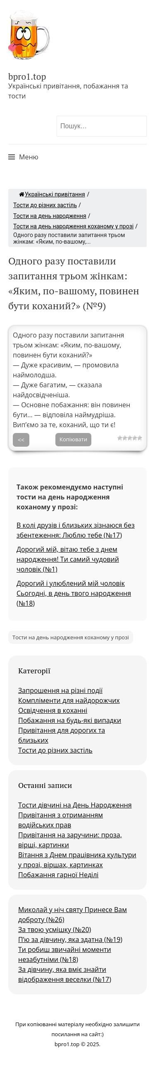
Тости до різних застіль (45, 205)
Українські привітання (52, 194)
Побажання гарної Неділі (58, 874)
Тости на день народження (49, 216)
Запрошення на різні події (60, 690)
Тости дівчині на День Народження (75, 805)
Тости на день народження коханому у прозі (73, 226)
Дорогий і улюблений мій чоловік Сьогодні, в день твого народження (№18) (74, 593)
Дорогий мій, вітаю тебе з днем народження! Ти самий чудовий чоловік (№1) (68, 559)
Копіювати (73, 439)
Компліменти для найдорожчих (69, 700)
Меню (28, 156)
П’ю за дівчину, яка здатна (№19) (70, 939)
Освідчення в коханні (52, 710)
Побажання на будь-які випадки (69, 720)
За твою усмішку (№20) (54, 929)
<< (21, 440)
